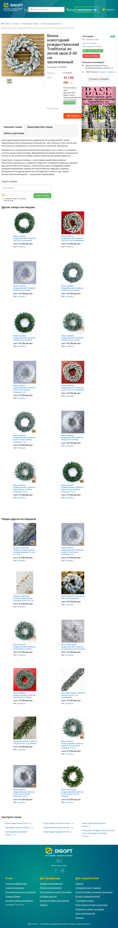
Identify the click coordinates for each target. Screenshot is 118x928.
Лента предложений (85, 913)
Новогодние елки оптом (16, 823)
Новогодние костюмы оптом (56, 823)
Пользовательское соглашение (21, 892)
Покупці (43, 905)
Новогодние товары (30, 24)
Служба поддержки (15, 887)
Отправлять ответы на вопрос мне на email (13, 199)
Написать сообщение (99, 79)
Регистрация (69, 103)
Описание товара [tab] (13, 127)
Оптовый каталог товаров (88, 887)
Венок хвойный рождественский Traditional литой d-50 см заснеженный (72, 238)
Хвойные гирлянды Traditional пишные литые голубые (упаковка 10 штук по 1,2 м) (24, 551)
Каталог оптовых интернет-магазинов (93, 892)
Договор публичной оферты (19, 900)
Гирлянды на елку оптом (16, 827)
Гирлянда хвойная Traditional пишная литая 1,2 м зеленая (25, 742)
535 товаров (88, 47)
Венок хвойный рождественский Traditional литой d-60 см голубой (24, 695)
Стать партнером (91, 56)
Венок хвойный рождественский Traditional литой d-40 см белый (72, 437)
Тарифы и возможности (51, 883)
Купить (73, 115)
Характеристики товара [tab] (40, 127)
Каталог (16, 24)
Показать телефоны (106, 72)
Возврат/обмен (13, 896)
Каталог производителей (87, 896)
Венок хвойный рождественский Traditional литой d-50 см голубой (72, 288)
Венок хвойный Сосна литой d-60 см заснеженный (72, 597)
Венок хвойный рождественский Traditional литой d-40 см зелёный (24, 338)
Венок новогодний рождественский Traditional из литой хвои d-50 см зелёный (72, 793)
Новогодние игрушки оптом (56, 827)
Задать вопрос (42, 196)
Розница (79, 917)
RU (59, 860)
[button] (84, 114)
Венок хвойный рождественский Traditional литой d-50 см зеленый (24, 238)
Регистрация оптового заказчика (91, 905)
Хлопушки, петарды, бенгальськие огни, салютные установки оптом (98, 833)
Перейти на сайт (92, 40)
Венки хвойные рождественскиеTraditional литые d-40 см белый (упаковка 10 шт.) (24, 793)
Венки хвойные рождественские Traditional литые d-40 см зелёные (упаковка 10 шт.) (72, 488)
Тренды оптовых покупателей (54, 900)
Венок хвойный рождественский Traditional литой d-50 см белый (24, 288)
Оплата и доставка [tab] (14, 133)
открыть (22, 246)
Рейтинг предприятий (50, 887)
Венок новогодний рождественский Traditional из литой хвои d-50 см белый (73, 647)
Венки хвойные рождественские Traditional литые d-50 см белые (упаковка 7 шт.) (24, 389)
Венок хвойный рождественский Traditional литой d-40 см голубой (72, 338)
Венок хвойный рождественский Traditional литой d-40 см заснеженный (72, 388)
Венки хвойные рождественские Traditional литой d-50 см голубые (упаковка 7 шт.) (24, 438)
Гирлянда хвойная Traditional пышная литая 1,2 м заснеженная (73, 695)
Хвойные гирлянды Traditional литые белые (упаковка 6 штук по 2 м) (23, 598)
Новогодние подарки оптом (56, 832)
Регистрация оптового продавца (56, 892)
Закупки (79, 883)
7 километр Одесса (84, 900)
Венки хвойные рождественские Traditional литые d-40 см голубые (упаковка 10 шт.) (24, 488)
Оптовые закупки (48, 896)
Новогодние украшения (51, 24)
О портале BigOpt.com (16, 883)
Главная (5, 24)
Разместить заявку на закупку (89, 909)
